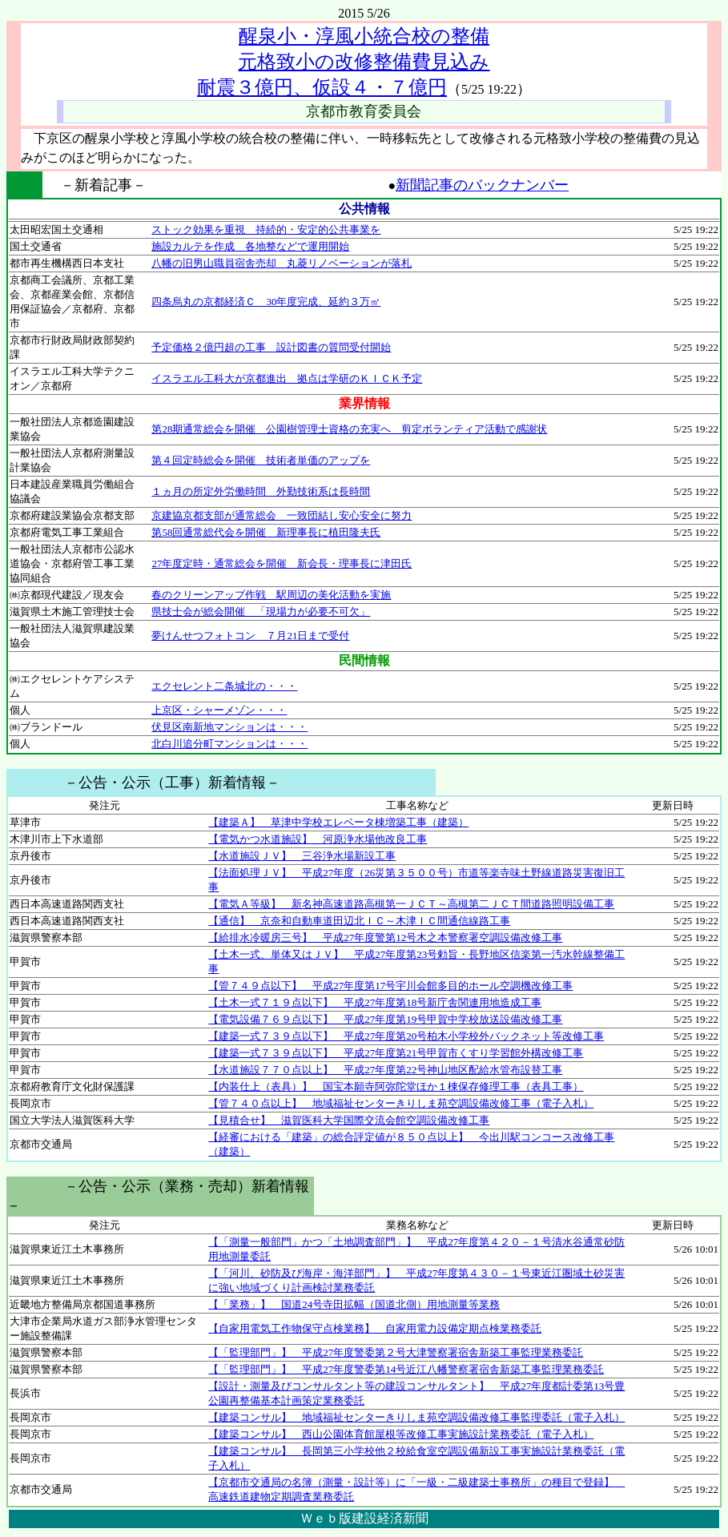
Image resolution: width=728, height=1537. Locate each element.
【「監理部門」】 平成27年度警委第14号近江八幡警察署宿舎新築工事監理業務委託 (406, 1369)
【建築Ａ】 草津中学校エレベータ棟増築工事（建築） (338, 822)
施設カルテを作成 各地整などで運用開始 (250, 246)
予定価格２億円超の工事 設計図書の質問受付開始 (271, 347)
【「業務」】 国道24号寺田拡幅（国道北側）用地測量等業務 (354, 1304)
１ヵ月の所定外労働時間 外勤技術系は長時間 (260, 491)
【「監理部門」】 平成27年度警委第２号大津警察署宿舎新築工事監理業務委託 (395, 1352)
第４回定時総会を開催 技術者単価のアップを (260, 460)
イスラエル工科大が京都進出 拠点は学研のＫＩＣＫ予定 (286, 378)
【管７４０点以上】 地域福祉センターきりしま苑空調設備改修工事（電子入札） (400, 1103)
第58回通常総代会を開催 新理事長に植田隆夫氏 (265, 532)
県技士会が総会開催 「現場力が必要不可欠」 (260, 612)
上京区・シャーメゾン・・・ (219, 710)
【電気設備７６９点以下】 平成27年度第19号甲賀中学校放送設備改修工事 (385, 1019)
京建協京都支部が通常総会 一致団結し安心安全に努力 (281, 515)
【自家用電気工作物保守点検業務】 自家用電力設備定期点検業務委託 (374, 1328)
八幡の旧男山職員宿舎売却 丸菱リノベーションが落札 (281, 263)
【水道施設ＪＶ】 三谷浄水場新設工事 (302, 856)
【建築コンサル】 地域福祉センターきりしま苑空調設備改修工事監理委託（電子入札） (416, 1417)
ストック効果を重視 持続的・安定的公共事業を (265, 229)
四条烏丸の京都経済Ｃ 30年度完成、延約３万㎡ (265, 302)
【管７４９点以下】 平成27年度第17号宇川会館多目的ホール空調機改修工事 (390, 986)
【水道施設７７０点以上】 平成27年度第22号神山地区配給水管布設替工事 (385, 1070)
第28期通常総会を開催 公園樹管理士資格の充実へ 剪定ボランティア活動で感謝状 (349, 429)
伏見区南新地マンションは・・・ (229, 727)
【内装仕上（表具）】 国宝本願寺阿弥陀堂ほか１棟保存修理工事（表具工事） (395, 1086)
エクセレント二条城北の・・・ (224, 686)
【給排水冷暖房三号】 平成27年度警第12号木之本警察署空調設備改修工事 (385, 937)
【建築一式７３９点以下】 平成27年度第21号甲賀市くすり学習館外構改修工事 (395, 1053)
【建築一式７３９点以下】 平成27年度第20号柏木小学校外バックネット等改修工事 (406, 1036)
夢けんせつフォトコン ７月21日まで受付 (250, 636)
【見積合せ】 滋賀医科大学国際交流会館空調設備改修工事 (348, 1120)
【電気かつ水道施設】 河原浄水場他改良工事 (317, 839)
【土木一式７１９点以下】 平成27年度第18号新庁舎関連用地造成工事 (374, 1002)
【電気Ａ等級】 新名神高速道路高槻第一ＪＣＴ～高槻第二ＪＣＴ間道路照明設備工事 (411, 904)
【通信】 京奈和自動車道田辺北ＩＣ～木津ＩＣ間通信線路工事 (359, 921)
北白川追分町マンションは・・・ (229, 744)
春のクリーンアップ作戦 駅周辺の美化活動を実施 (271, 595)
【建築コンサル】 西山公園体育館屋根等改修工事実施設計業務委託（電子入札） (400, 1434)
